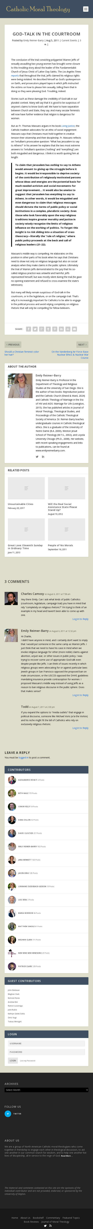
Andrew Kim (13, 1002)
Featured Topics (71, 1217)
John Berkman (14, 990)
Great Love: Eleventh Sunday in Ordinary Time (25, 547)
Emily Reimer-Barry (33, 40)
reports (15, 75)
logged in (23, 757)
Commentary (53, 1217)
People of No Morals (60, 545)
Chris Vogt (12, 1017)
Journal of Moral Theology (55, 1221)
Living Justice (68, 125)
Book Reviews (31, 1221)
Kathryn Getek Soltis (16, 1014)
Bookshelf (38, 1217)
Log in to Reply (80, 618)
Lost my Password (27, 1061)
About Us (25, 1217)
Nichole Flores (14, 998)
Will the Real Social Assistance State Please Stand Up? (62, 507)
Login (13, 1060)
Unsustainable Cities (20, 504)
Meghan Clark (13, 994)
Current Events (69, 40)
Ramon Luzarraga (15, 1006)
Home (14, 1217)
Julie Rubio (12, 1010)
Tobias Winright (14, 1021)
